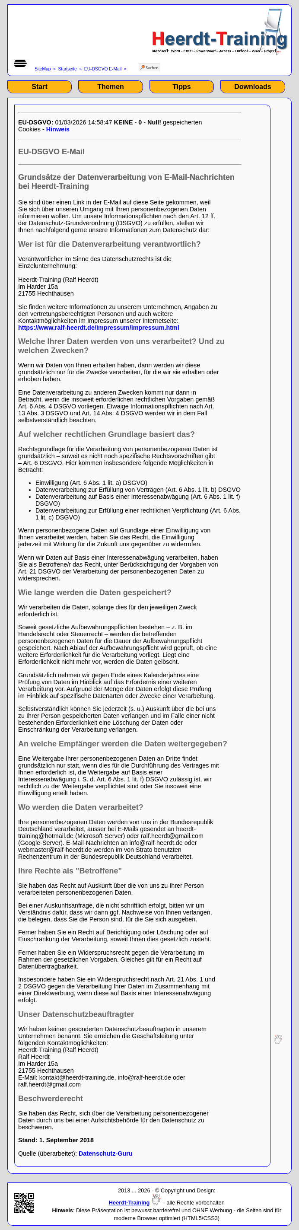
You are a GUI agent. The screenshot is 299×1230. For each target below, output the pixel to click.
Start (39, 86)
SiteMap (43, 69)
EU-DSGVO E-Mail (102, 69)
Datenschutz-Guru (106, 1153)
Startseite (67, 69)
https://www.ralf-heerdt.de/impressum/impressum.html (98, 327)
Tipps (181, 86)
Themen (110, 86)
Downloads (252, 86)
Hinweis (58, 129)
